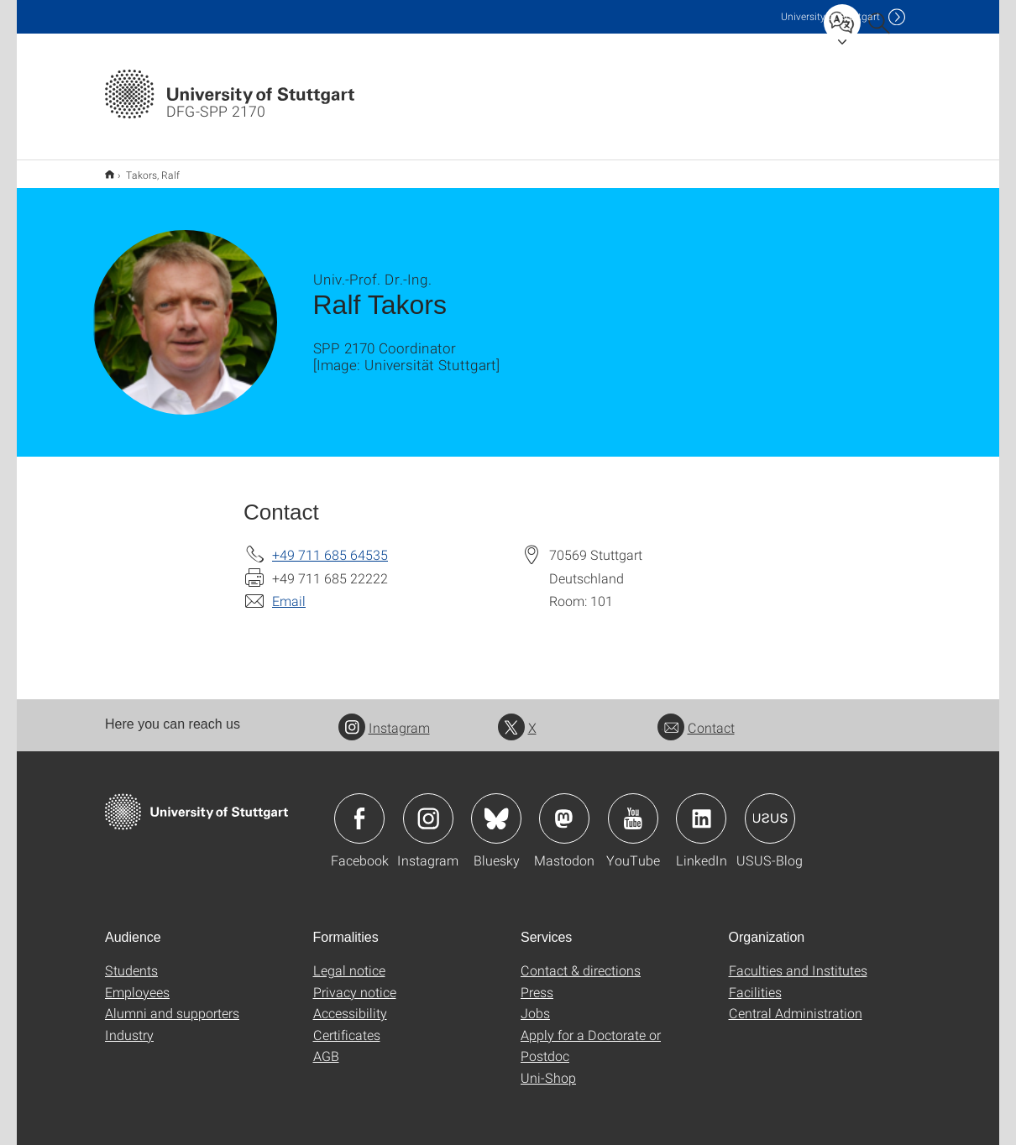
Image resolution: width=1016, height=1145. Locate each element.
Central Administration (795, 1002)
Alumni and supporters (172, 1002)
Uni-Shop (548, 1066)
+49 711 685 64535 (330, 543)
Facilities (755, 981)
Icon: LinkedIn (701, 807)
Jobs (535, 1002)
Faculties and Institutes (798, 959)
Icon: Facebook (359, 807)
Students (131, 959)
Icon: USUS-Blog (770, 807)
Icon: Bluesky (496, 807)
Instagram (384, 716)
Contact (696, 716)
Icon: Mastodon (564, 807)
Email (289, 590)
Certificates (346, 1024)
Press (537, 981)
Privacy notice (354, 981)
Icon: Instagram (428, 807)
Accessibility (350, 1002)
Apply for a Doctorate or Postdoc (591, 1034)
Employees (137, 981)
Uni (830, 16)
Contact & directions (581, 959)
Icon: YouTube (633, 807)
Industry (129, 1024)
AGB (326, 1045)
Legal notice (349, 959)
